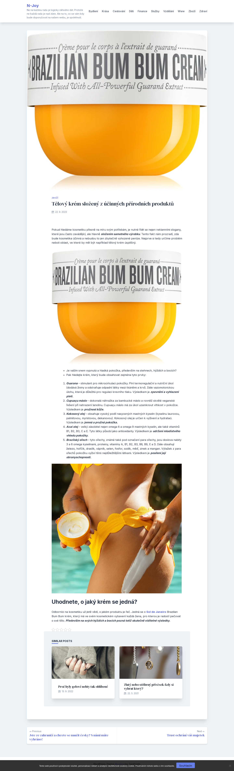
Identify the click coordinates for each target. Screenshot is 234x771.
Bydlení (93, 11)
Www (181, 11)
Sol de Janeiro (156, 611)
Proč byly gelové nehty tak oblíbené (83, 686)
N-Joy (33, 5)
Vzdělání (168, 11)
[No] (230, 765)
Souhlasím (185, 765)
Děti (131, 11)
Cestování (119, 11)
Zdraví (203, 11)
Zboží (191, 11)
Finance (142, 11)
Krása (105, 11)
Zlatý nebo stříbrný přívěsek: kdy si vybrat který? (149, 687)
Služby (155, 11)
